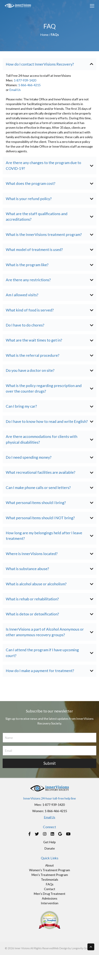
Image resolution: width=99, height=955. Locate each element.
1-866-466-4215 (29, 85)
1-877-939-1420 (25, 80)
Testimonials (49, 879)
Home (44, 35)
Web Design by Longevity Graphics (73, 948)
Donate (49, 848)
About (49, 865)
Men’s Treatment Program (49, 875)
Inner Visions (22, 948)
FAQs (49, 884)
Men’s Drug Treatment (49, 894)
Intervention (49, 903)
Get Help (49, 842)
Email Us (15, 90)
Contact (49, 889)
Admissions (49, 898)
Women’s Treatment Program (49, 870)
